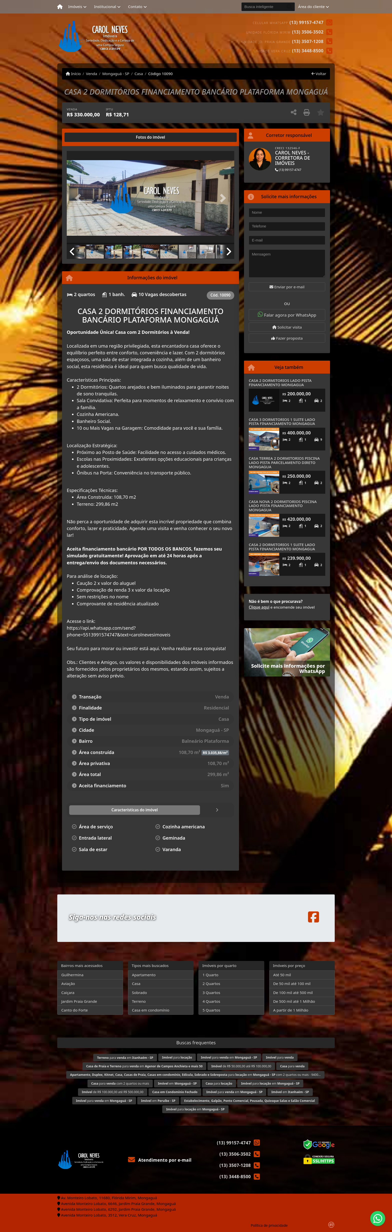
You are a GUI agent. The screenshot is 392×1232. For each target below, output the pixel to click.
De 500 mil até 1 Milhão (294, 1001)
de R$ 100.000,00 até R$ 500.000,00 (112, 1092)
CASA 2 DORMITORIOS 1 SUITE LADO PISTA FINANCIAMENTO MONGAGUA (282, 546)
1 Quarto (210, 974)
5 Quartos (211, 1010)
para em (125, 1058)
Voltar (319, 73)
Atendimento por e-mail (160, 1160)
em (177, 1083)
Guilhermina (72, 974)
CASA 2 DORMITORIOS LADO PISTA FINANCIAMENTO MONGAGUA (280, 382)
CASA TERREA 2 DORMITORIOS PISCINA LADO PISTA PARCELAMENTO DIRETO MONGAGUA (284, 462)
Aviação (68, 983)
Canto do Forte (74, 1010)
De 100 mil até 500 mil (293, 992)
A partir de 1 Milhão (290, 1010)
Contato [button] (135, 6)
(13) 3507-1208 (308, 41)
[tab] (82, 137)
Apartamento (144, 974)
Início (73, 73)
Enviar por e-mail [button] (287, 286)
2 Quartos (211, 983)
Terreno (139, 1001)
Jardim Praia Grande (79, 1001)
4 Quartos (211, 1001)
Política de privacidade (269, 1225)
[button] (79, 198)
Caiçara (67, 992)
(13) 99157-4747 (307, 22)
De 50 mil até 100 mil (291, 983)
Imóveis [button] (75, 6)
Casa (138, 73)
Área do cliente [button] (311, 6)
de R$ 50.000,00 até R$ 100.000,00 (242, 1066)
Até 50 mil (282, 974)
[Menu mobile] (59, 6)
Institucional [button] (105, 6)
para (177, 1057)
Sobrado (139, 992)
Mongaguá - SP (115, 73)
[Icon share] (313, 917)
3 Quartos (211, 992)
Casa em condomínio (151, 1010)
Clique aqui (259, 607)
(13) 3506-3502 (308, 32)
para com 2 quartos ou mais (120, 1083)
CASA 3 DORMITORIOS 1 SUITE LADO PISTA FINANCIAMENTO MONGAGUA (282, 421)
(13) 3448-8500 (308, 51)
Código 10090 (160, 73)
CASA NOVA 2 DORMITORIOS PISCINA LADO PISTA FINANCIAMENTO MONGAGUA (283, 505)
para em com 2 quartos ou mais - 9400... (195, 1075)
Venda (91, 73)
